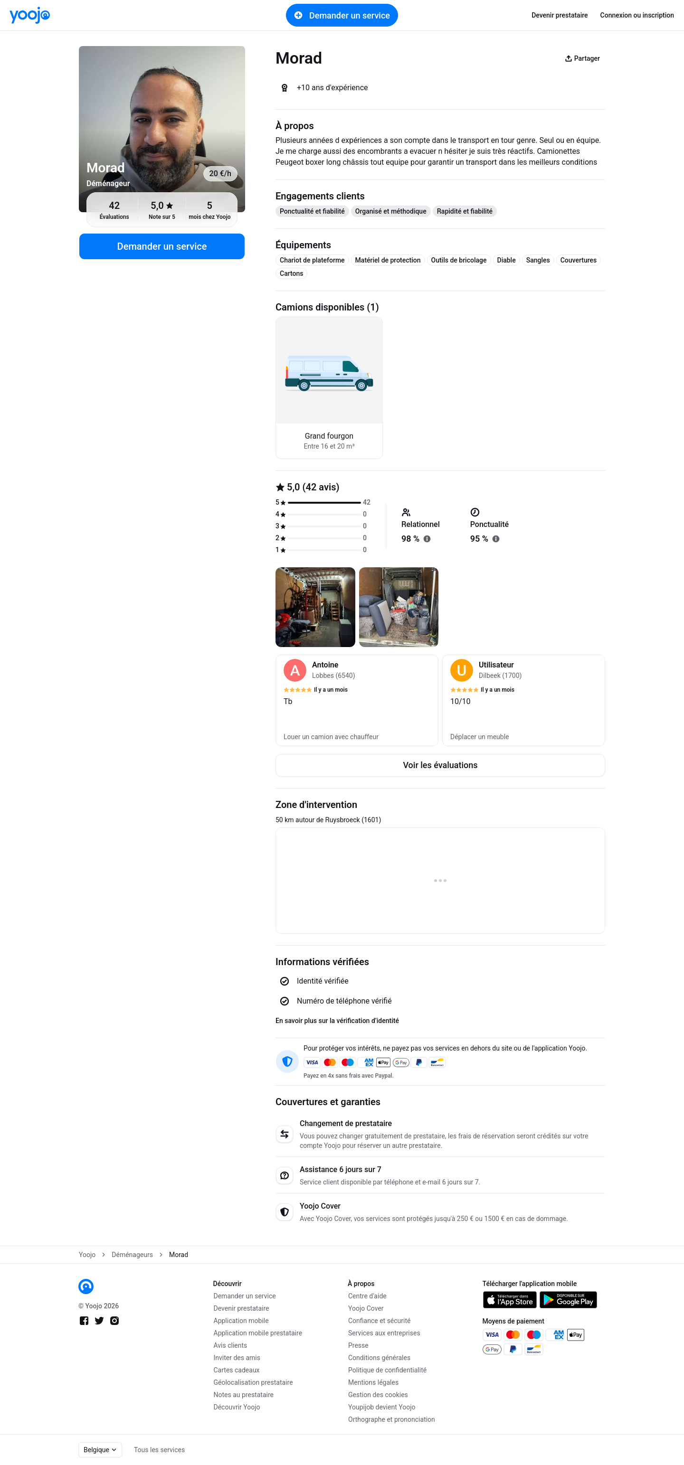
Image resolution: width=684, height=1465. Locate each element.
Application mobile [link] (241, 1320)
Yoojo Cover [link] (366, 1308)
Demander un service (342, 15)
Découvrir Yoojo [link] (237, 1407)
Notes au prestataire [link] (244, 1395)
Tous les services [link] (159, 1450)
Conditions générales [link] (379, 1358)
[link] (30, 15)
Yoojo (87, 1254)
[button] (357, 700)
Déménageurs (132, 1254)
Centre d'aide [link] (367, 1296)
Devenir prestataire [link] (560, 15)
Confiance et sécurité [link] (379, 1320)
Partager (582, 58)
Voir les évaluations (440, 765)
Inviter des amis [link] (237, 1358)
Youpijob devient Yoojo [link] (382, 1407)
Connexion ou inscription (637, 15)
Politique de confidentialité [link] (387, 1370)
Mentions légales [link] (373, 1382)
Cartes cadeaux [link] (237, 1370)
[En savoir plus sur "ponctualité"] (496, 539)
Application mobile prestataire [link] (258, 1333)
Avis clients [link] (230, 1345)
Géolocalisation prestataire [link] (253, 1382)
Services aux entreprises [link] (384, 1333)
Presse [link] (358, 1345)
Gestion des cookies (378, 1395)
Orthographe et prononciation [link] (391, 1419)
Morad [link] (178, 1254)
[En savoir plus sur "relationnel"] (427, 539)
